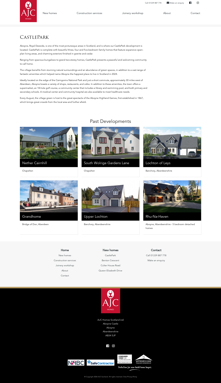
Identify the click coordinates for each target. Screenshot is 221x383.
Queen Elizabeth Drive (110, 270)
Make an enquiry (156, 260)
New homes (50, 13)
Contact (195, 13)
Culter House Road (110, 265)
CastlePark (110, 255)
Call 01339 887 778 (153, 3)
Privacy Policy (132, 377)
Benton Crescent (110, 260)
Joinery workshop (132, 13)
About (167, 13)
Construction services (89, 13)
